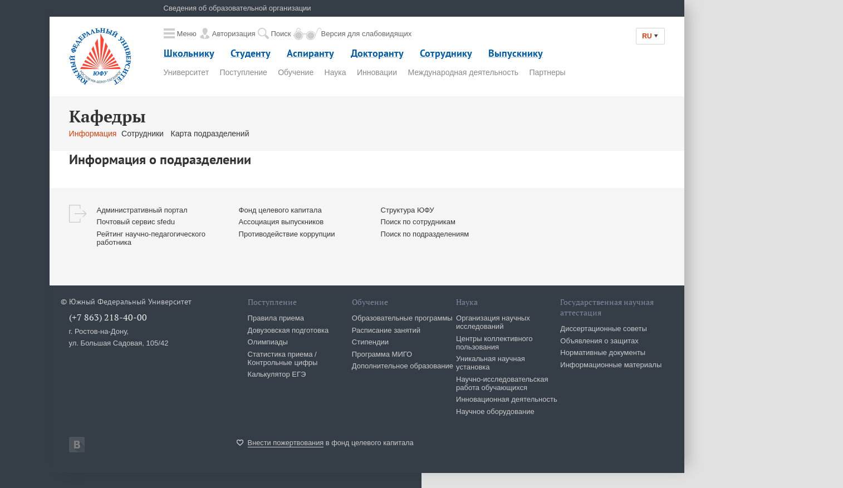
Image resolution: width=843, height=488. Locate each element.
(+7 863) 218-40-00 (108, 317)
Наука (335, 72)
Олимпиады (268, 342)
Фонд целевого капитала (280, 210)
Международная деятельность (463, 72)
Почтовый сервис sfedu (136, 222)
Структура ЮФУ (407, 210)
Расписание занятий (386, 330)
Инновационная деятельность (506, 399)
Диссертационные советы (603, 328)
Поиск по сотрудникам (418, 222)
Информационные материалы (610, 365)
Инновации (377, 72)
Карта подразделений (210, 133)
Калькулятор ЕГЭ (277, 374)
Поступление (243, 72)
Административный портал (142, 210)
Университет (186, 72)
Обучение (295, 72)
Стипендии (370, 342)
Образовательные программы (402, 318)
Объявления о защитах (599, 341)
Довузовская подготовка (288, 330)
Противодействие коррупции (287, 234)
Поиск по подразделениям (425, 234)
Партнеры (548, 72)
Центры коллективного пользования (494, 342)
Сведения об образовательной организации (237, 8)
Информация (93, 133)
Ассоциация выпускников (281, 222)
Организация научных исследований (493, 322)
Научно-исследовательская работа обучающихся (502, 383)
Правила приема (276, 318)
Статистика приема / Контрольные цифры (283, 358)
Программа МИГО (382, 354)
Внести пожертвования (286, 442)
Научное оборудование (495, 411)
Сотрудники (143, 133)
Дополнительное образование (402, 366)
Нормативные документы (602, 352)
